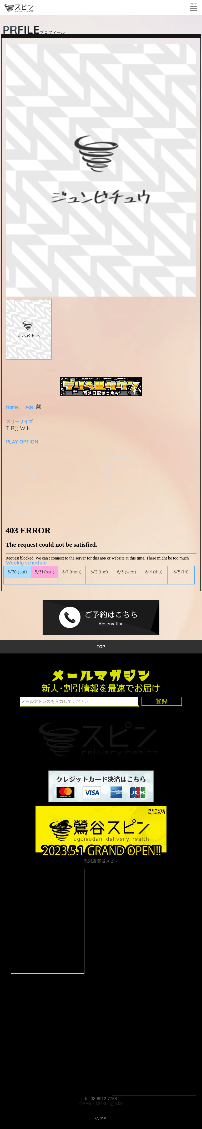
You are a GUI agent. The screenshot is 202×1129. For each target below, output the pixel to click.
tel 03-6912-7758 (101, 1098)
